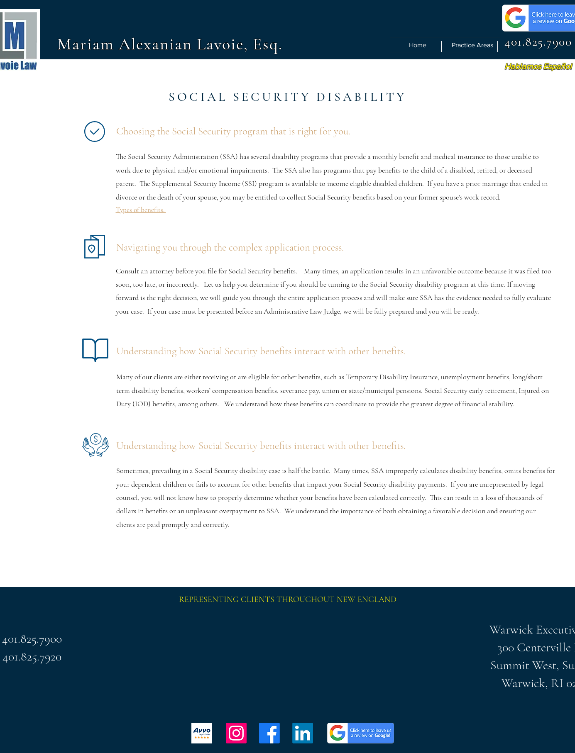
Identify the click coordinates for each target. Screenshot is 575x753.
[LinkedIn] (302, 733)
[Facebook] (269, 733)
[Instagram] (236, 733)
